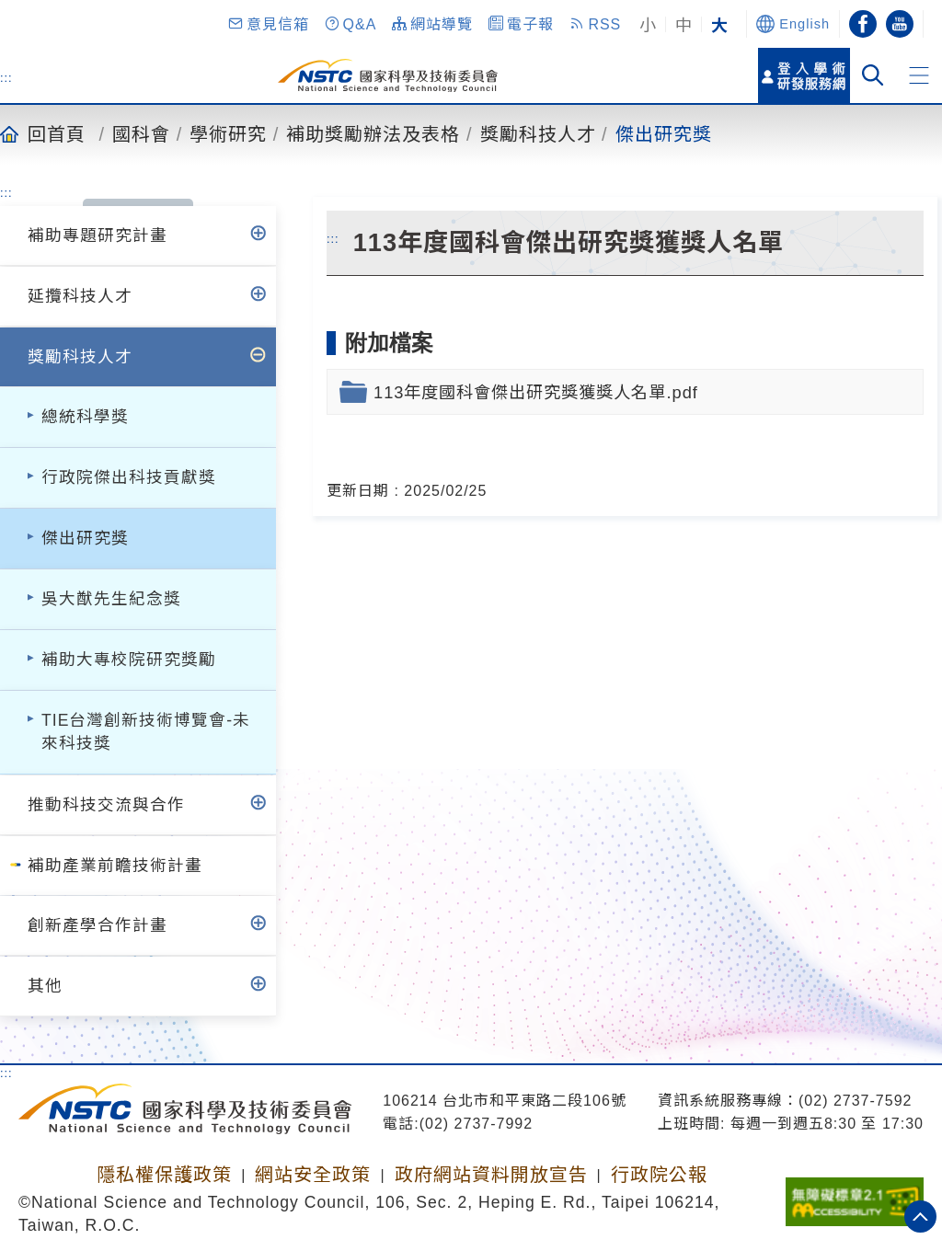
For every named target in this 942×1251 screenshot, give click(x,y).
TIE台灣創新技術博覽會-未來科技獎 (145, 731)
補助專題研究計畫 (97, 235)
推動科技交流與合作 (106, 805)
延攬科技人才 (80, 296)
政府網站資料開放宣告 (491, 1175)
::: (6, 77)
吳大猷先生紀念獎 (111, 599)
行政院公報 (659, 1175)
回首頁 (57, 133)
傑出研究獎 (663, 133)
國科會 (141, 133)
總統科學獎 (85, 416)
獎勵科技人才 (538, 133)
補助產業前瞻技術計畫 (115, 865)
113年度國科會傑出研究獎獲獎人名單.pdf (535, 392)
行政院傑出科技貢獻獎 (128, 477)
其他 (45, 986)
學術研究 (228, 133)
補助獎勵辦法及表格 (373, 133)
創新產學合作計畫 (97, 925)
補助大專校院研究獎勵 (128, 659)
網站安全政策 (313, 1175)
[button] (267, 24)
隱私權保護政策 (164, 1175)
